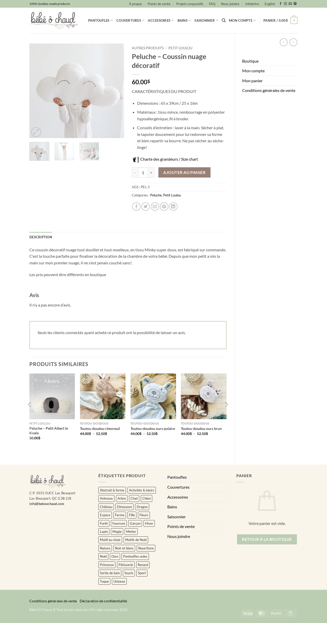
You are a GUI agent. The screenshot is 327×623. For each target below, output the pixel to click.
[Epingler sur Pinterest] (164, 206)
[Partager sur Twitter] (145, 206)
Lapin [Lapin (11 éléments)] (104, 532)
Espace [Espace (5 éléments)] (105, 515)
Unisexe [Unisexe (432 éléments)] (119, 581)
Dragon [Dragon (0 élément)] (142, 507)
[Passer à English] (270, 4)
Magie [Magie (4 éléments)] (117, 532)
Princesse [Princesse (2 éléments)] (107, 565)
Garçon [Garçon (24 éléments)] (135, 523)
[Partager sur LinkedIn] (173, 206)
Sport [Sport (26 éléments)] (142, 573)
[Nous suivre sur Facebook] (280, 4)
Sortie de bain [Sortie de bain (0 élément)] (110, 573)
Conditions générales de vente (268, 90)
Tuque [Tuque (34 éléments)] (104, 581)
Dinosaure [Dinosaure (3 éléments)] (124, 507)
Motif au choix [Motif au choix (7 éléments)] (110, 540)
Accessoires (161, 20)
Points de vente (159, 4)
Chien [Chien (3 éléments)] (146, 498)
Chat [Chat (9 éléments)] (134, 498)
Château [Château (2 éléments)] (106, 507)
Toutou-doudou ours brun (201, 428)
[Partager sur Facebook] (136, 206)
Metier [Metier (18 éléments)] (131, 532)
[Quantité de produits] (143, 172)
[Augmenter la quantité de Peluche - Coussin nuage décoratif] (151, 172)
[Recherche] (224, 20)
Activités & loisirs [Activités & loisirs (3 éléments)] (141, 490)
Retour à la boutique (267, 539)
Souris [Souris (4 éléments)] (128, 573)
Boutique (250, 60)
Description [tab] (40, 237)
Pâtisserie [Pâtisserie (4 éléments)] (126, 565)
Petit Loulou (180, 48)
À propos (135, 4)
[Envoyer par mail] (155, 206)
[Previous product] (293, 42)
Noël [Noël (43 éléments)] (103, 556)
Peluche (156, 195)
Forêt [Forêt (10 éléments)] (104, 523)
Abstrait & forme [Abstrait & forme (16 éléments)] (112, 490)
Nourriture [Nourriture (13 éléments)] (146, 548)
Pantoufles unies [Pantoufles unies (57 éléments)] (135, 556)
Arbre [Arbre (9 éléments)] (122, 498)
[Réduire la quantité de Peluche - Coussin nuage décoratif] (135, 172)
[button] (280, 20)
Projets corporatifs (189, 4)
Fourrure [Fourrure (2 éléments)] (118, 523)
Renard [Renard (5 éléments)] (143, 565)
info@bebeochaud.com (46, 504)
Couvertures (130, 20)
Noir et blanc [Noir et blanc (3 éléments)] (124, 548)
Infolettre (252, 4)
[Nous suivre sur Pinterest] (295, 4)
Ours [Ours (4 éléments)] (115, 556)
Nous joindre (230, 4)
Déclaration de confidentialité (103, 601)
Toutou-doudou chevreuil (100, 428)
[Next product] (284, 42)
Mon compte (242, 20)
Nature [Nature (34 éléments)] (105, 548)
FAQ (212, 4)
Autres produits (148, 48)
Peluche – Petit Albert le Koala (48, 430)
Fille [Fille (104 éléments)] (132, 515)
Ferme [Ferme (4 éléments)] (119, 515)
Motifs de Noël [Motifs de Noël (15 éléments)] (136, 540)
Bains (184, 20)
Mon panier (252, 80)
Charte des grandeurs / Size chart (169, 159)
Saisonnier (206, 20)
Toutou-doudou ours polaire (153, 428)
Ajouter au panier (184, 172)
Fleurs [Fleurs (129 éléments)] (143, 515)
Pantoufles (100, 20)
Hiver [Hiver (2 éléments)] (149, 523)
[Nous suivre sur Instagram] (285, 4)
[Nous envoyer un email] (290, 4)
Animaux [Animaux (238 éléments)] (106, 498)
